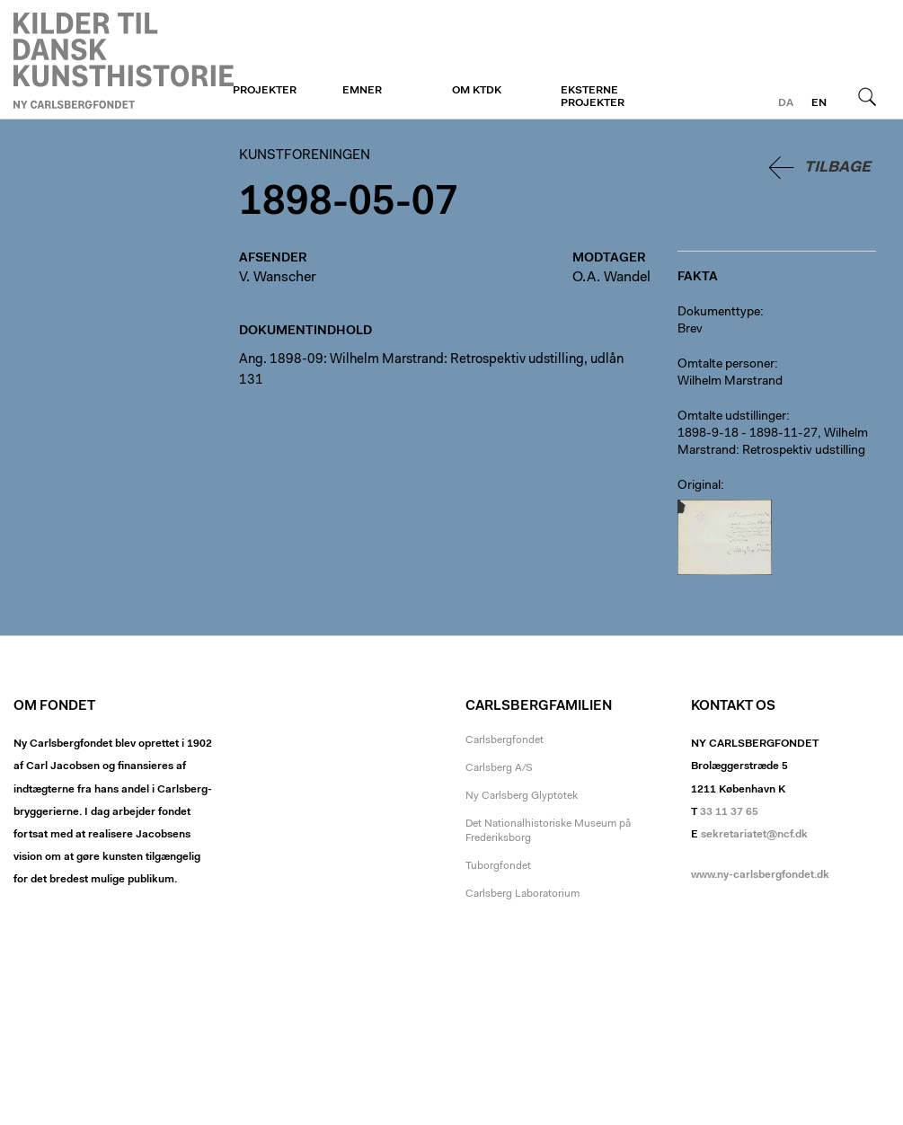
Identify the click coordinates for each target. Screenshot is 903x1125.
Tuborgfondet (498, 866)
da (785, 103)
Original (699, 486)
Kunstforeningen (123, 60)
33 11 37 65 (729, 812)
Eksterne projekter (592, 97)
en (819, 103)
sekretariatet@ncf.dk (754, 834)
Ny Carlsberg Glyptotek (521, 796)
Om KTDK (476, 90)
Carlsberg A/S (499, 768)
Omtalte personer (726, 365)
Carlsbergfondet (504, 740)
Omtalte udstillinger (731, 417)
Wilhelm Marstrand (730, 382)
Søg (867, 96)
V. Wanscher (277, 277)
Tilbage (837, 167)
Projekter (265, 90)
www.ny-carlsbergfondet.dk (760, 875)
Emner (362, 90)
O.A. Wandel (611, 277)
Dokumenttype (718, 312)
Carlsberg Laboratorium (522, 894)
